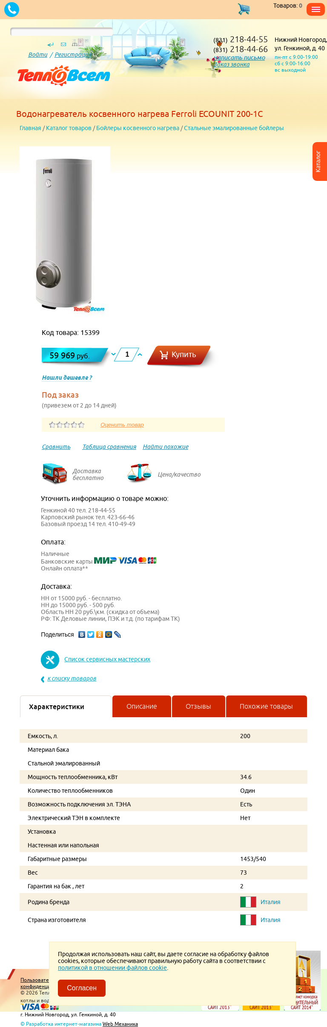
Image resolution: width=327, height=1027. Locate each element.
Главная (30, 128)
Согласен (82, 988)
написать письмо (239, 57)
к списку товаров (71, 678)
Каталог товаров (69, 128)
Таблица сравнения (109, 446)
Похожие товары (266, 706)
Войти (37, 54)
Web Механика (120, 1024)
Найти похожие (165, 446)
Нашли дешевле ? (67, 377)
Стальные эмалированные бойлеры (234, 128)
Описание (141, 706)
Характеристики (56, 706)
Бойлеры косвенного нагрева (137, 128)
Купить (184, 354)
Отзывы (198, 706)
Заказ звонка (231, 64)
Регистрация (73, 54)
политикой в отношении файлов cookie (112, 967)
